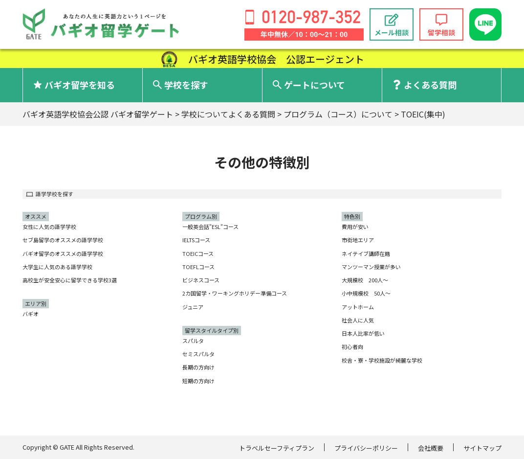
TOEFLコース (198, 267)
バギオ (30, 314)
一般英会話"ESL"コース (210, 226)
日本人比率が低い (363, 333)
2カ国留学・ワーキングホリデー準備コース (234, 293)
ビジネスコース (200, 280)
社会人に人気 (358, 320)
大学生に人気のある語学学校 (57, 267)
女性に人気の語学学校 (49, 226)
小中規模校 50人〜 (366, 293)
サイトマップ (482, 448)
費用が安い (355, 226)
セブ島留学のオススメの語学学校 (62, 240)
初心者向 (352, 346)
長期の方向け (198, 367)
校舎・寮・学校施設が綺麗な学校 (382, 360)
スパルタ (193, 340)
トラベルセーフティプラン (276, 448)
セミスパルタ (198, 354)
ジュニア (192, 307)
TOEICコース (198, 253)
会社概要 (430, 448)
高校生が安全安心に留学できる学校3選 (69, 280)
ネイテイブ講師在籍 (366, 253)
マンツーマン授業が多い (371, 267)
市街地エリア (358, 240)
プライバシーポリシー (366, 448)
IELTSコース (196, 240)
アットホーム (358, 307)
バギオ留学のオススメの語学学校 (62, 253)
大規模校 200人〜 (365, 280)
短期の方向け (198, 381)
